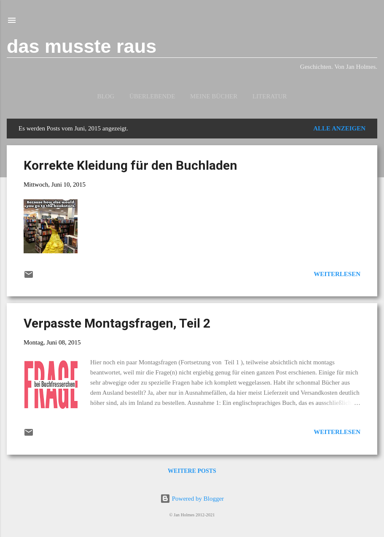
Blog (105, 96)
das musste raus (81, 46)
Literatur (269, 96)
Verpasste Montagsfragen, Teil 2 (117, 323)
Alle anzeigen (339, 128)
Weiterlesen (337, 274)
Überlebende (152, 96)
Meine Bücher (213, 96)
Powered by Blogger (192, 498)
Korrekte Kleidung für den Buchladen (130, 165)
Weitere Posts (192, 471)
